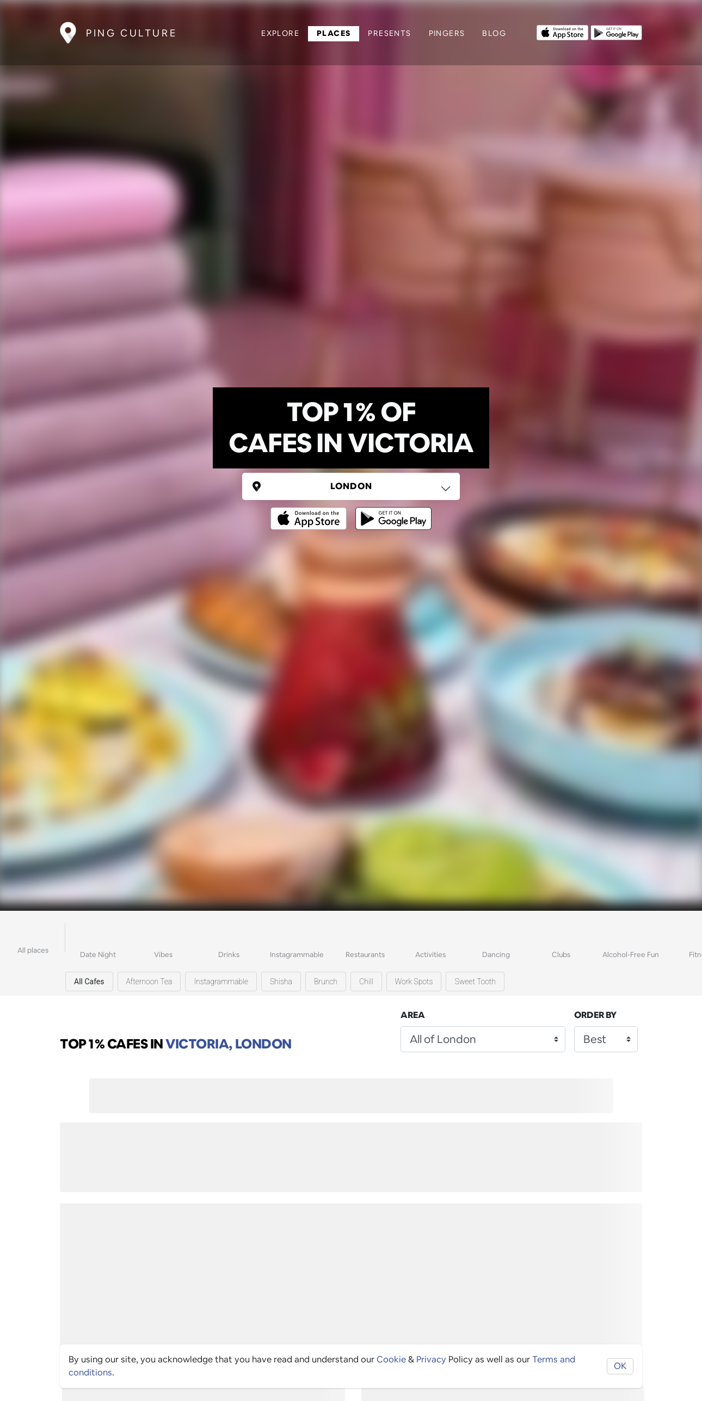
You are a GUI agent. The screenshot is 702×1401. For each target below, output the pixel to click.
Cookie (391, 1359)
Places (333, 33)
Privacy (431, 1359)
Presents (389, 33)
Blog (494, 33)
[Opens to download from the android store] (616, 31)
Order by (595, 1015)
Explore (280, 33)
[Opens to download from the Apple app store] (562, 31)
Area (413, 1015)
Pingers (447, 33)
